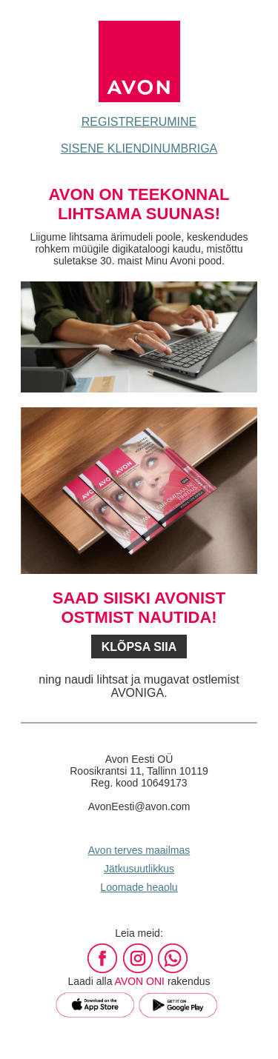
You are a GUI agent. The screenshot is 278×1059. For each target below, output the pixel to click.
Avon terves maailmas (139, 850)
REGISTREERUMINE (139, 122)
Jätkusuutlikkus (139, 869)
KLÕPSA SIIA (139, 647)
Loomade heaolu (138, 887)
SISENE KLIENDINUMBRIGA (139, 148)
